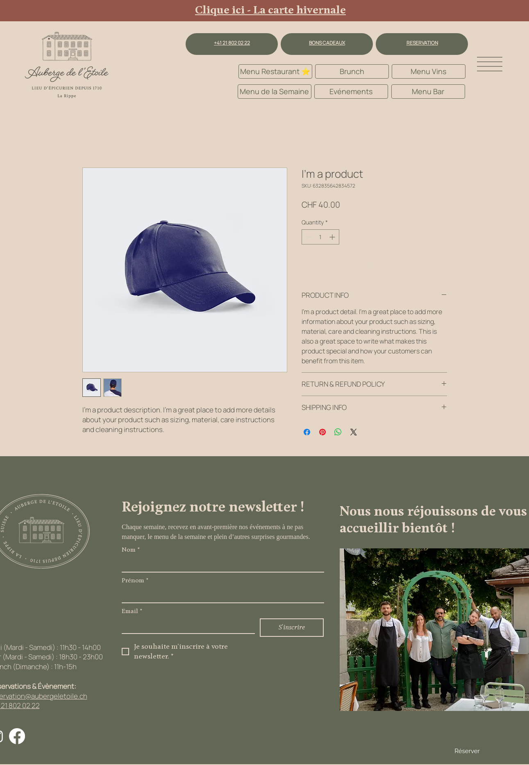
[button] (489, 64)
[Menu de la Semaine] (274, 91)
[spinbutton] (320, 237)
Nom (131, 550)
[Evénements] (351, 91)
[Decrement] (308, 237)
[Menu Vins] (428, 71)
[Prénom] (220, 595)
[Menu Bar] (428, 91)
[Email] (186, 625)
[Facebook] (17, 736)
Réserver (466, 751)
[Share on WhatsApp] (338, 432)
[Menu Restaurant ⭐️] (275, 71)
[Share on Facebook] (307, 432)
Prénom (135, 580)
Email (132, 611)
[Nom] (220, 564)
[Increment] (333, 237)
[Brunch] (352, 71)
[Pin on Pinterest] (322, 432)
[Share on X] (354, 432)
